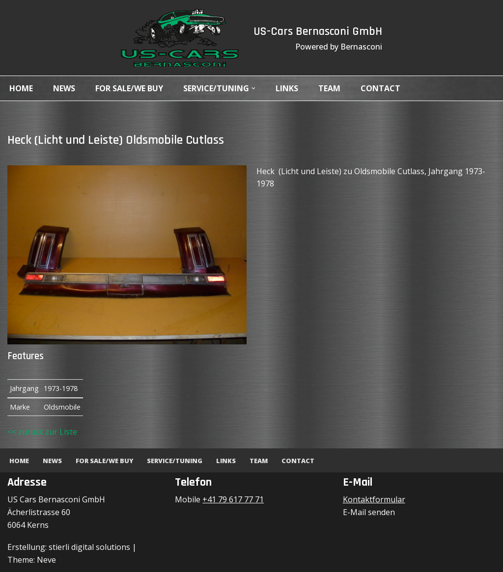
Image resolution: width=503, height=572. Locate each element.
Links (287, 88)
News (64, 88)
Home (21, 88)
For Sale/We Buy (129, 88)
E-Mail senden (369, 512)
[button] (253, 88)
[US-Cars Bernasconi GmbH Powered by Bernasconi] (180, 38)
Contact (380, 88)
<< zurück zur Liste (42, 431)
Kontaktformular (374, 499)
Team (329, 88)
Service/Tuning (174, 460)
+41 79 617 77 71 (233, 499)
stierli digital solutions (89, 547)
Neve (46, 559)
